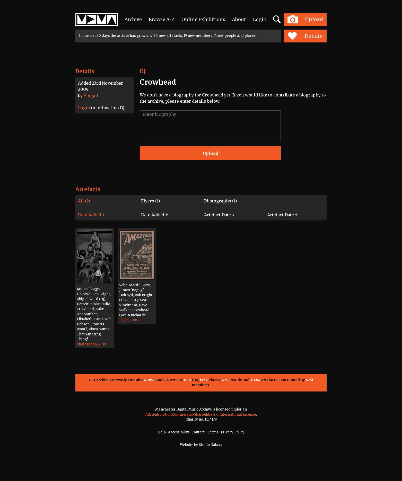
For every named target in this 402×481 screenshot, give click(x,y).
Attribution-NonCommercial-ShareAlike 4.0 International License (200, 414)
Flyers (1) (150, 200)
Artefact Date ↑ (282, 214)
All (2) (84, 200)
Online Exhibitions (203, 19)
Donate (305, 36)
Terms (213, 432)
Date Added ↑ (154, 214)
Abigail (91, 95)
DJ (143, 71)
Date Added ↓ (91, 214)
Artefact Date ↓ (219, 214)
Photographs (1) (220, 200)
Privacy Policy (232, 432)
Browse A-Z (161, 19)
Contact (198, 432)
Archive (133, 19)
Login (260, 19)
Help (162, 432)
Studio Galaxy (210, 445)
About (239, 19)
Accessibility (178, 432)
